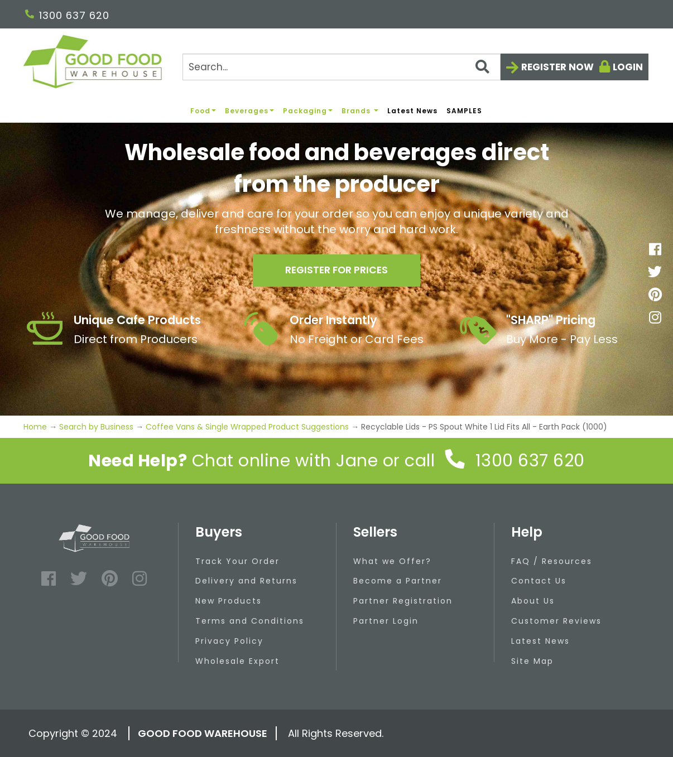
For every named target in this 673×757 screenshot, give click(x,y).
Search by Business (96, 426)
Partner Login (386, 620)
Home (36, 426)
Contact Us (538, 580)
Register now (557, 67)
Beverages (249, 110)
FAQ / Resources (551, 561)
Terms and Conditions (249, 620)
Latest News (412, 110)
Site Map (532, 661)
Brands (360, 110)
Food (203, 110)
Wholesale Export (237, 661)
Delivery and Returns (246, 580)
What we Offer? (392, 561)
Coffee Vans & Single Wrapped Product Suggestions (247, 426)
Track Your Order (237, 561)
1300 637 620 (67, 15)
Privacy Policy (229, 641)
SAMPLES (464, 110)
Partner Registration (403, 600)
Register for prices (336, 271)
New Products (228, 600)
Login (628, 67)
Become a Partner (397, 580)
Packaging (308, 110)
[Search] (341, 67)
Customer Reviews (556, 620)
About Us (533, 600)
